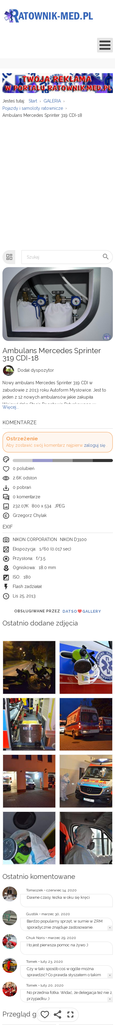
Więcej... (10, 407)
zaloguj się (94, 445)
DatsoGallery (82, 611)
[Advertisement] (57, 181)
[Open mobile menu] (105, 45)
